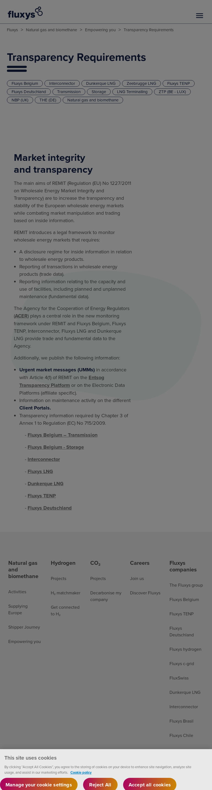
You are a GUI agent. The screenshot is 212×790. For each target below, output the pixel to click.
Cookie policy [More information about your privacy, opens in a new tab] (81, 776)
